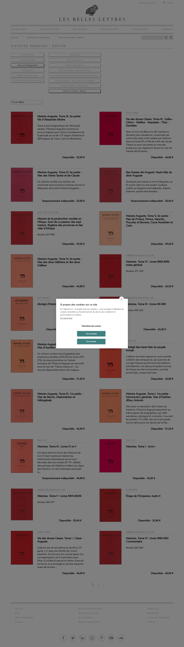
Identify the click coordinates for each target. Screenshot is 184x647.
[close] (121, 298)
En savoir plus (66, 318)
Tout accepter (91, 334)
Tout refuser (91, 342)
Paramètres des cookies (91, 326)
